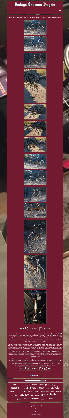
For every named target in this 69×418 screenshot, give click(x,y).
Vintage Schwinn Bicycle (35, 406)
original (15, 387)
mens (42, 399)
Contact (35, 409)
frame (23, 391)
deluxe (34, 385)
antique (42, 391)
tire (22, 388)
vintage (24, 394)
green (28, 385)
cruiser (49, 398)
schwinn (52, 394)
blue (14, 385)
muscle (15, 395)
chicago (17, 391)
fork (31, 395)
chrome (41, 385)
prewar (55, 385)
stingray (34, 398)
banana (58, 391)
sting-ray (30, 391)
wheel (12, 391)
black (52, 391)
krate (33, 388)
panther (37, 395)
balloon (19, 385)
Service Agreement (35, 414)
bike (43, 394)
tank (26, 388)
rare (48, 391)
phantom (49, 384)
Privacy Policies (35, 411)
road (26, 399)
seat (36, 391)
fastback (19, 399)
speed (40, 387)
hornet (24, 385)
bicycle (55, 387)
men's (47, 388)
